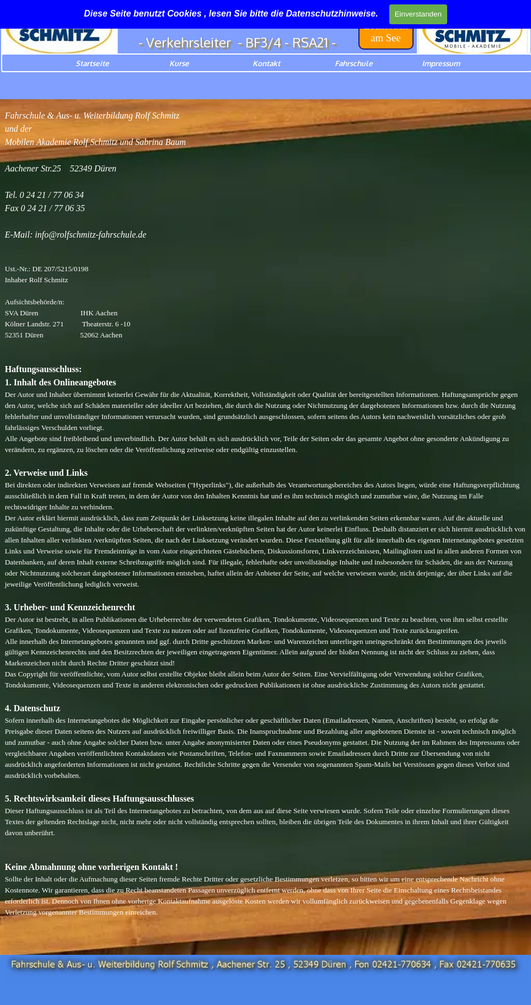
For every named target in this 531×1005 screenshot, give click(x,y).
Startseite (92, 63)
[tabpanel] (266, 524)
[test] (386, 32)
